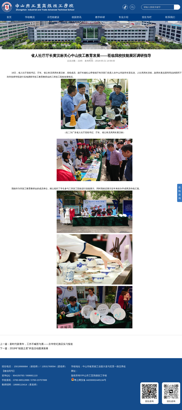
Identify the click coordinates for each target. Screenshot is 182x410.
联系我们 (170, 17)
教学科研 (100, 17)
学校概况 (30, 17)
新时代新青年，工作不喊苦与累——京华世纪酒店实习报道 (41, 344)
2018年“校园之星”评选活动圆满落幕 (29, 348)
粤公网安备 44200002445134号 (88, 380)
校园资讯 (76, 17)
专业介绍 (123, 17)
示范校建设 (53, 17)
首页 (9, 17)
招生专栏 (147, 17)
